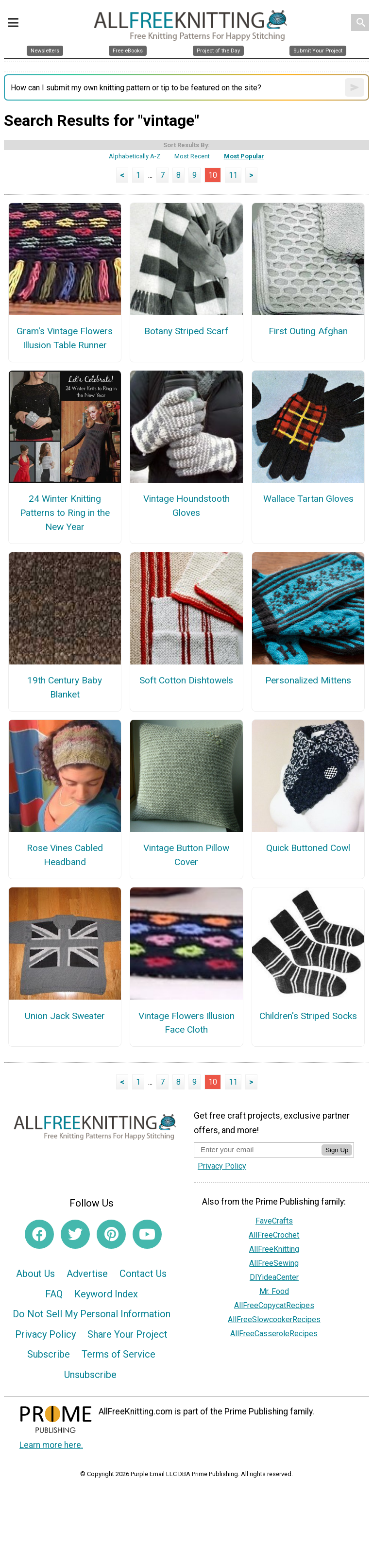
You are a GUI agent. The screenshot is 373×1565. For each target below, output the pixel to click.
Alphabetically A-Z (134, 156)
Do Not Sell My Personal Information (91, 1314)
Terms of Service (118, 1354)
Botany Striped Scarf (186, 331)
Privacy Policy (45, 1334)
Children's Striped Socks (308, 1015)
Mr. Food (274, 1291)
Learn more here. (51, 1445)
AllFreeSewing (274, 1263)
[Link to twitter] (75, 1234)
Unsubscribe (90, 1374)
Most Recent (192, 156)
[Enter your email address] (258, 1149)
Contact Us (143, 1273)
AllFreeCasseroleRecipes (274, 1333)
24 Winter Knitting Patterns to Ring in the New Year (65, 512)
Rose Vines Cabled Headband (65, 855)
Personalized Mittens (308, 680)
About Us (35, 1273)
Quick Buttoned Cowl (308, 847)
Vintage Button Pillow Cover (186, 855)
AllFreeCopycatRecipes (274, 1305)
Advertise (87, 1273)
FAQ (54, 1294)
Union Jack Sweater (65, 1015)
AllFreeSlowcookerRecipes (274, 1319)
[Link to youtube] (147, 1234)
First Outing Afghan (308, 331)
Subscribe (48, 1354)
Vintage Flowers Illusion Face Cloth (186, 1023)
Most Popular (244, 156)
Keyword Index (106, 1294)
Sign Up (336, 1150)
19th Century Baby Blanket (64, 687)
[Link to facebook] (39, 1234)
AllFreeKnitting (274, 1249)
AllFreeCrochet (274, 1235)
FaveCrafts (274, 1220)
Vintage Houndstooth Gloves (186, 505)
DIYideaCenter (274, 1277)
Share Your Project (127, 1334)
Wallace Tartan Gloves (308, 498)
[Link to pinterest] (111, 1234)
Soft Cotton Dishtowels (186, 680)
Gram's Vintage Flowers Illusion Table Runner (65, 338)
